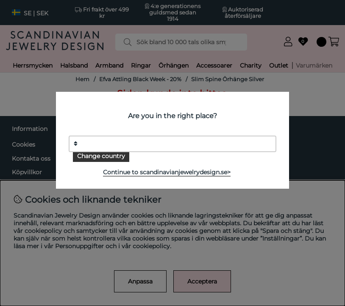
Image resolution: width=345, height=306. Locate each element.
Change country (101, 156)
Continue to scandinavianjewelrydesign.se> (167, 172)
